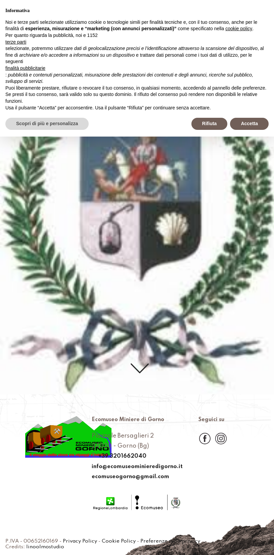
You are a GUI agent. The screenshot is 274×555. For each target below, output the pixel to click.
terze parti (15, 42)
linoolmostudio (48, 547)
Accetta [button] (249, 123)
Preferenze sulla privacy (185, 541)
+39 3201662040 (119, 456)
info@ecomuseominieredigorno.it (137, 466)
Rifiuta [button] (209, 123)
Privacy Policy (87, 541)
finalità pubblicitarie (25, 68)
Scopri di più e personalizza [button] (47, 123)
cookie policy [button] (238, 28)
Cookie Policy (129, 541)
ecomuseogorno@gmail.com (130, 477)
